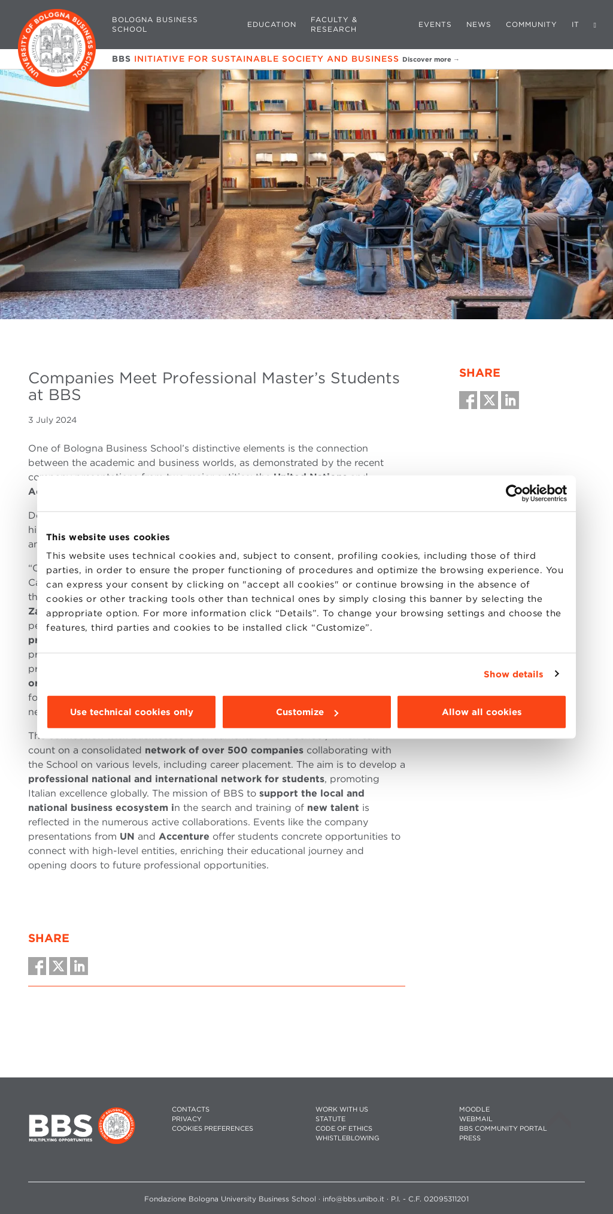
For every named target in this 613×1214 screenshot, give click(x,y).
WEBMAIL (476, 1119)
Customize (307, 712)
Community (531, 24)
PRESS (470, 1138)
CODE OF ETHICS (343, 1128)
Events (435, 24)
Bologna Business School (155, 24)
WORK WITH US (341, 1109)
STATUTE (330, 1119)
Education (271, 24)
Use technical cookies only (131, 712)
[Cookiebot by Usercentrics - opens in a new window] (514, 493)
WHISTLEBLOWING (347, 1138)
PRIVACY (187, 1119)
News (478, 24)
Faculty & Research (334, 24)
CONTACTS (191, 1109)
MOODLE (474, 1109)
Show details (514, 673)
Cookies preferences (212, 1128)
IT (575, 24)
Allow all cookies (482, 712)
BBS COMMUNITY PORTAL (503, 1128)
